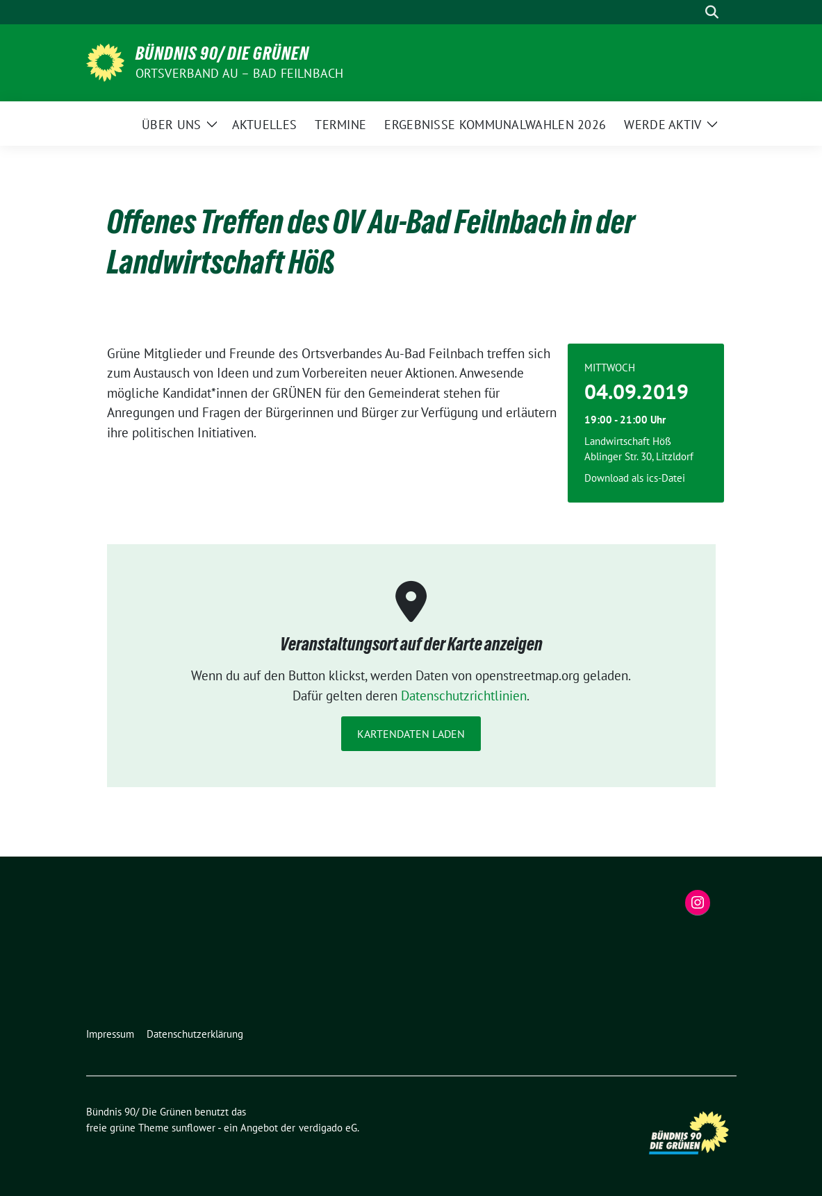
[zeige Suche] (711, 12)
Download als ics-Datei (634, 478)
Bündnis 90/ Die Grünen (222, 53)
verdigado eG (328, 1127)
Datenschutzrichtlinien (464, 695)
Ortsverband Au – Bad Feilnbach (239, 73)
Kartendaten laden (411, 734)
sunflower (193, 1127)
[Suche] (692, 12)
